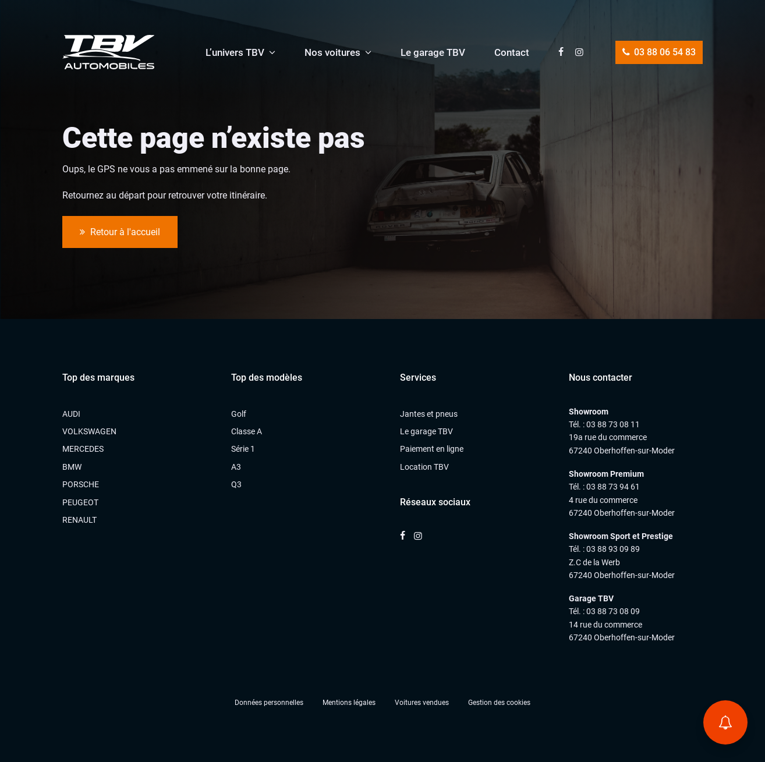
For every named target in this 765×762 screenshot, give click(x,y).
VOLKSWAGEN (89, 431)
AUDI (71, 414)
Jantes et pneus (429, 414)
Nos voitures (332, 52)
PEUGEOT (80, 502)
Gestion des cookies (499, 703)
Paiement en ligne (431, 448)
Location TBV (424, 467)
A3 (236, 467)
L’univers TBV (235, 52)
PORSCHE (80, 484)
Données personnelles (269, 703)
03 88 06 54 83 (659, 52)
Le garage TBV (433, 52)
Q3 (236, 484)
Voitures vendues (422, 703)
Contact (511, 52)
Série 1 (243, 448)
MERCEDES (83, 448)
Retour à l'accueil (120, 232)
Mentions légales (349, 703)
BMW (72, 467)
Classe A (246, 431)
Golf (238, 414)
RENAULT (79, 519)
